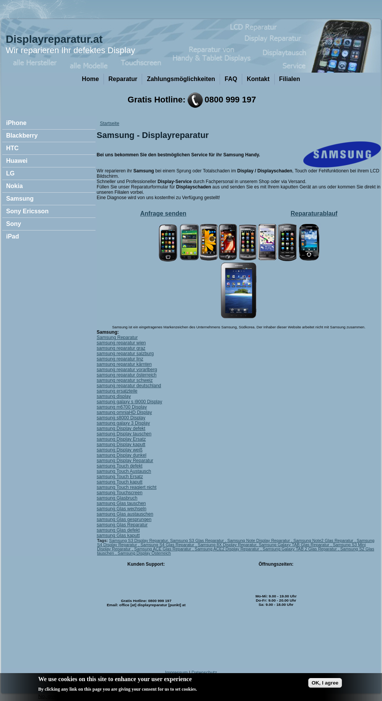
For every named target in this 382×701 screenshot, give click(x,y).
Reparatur (123, 79)
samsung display (114, 396)
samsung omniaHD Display (124, 412)
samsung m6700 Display (122, 407)
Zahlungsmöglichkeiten (181, 79)
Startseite (109, 123)
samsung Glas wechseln (121, 508)
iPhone (16, 123)
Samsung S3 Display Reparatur (138, 540)
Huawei (17, 160)
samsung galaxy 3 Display (123, 423)
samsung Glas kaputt (118, 535)
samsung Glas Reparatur (122, 524)
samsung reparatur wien (121, 343)
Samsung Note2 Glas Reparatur (323, 540)
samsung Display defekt (121, 428)
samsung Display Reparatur (125, 460)
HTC (12, 148)
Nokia (14, 186)
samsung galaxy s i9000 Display (129, 401)
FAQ (231, 79)
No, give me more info (63, 697)
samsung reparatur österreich (127, 375)
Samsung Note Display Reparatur (259, 540)
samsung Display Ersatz (121, 439)
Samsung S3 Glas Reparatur (197, 540)
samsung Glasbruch (117, 498)
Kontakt (258, 79)
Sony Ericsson (27, 211)
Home (90, 79)
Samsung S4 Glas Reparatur (168, 544)
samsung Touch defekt (119, 466)
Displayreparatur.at (54, 39)
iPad (12, 236)
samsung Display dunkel (121, 455)
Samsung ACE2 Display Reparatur (228, 549)
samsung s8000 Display (121, 417)
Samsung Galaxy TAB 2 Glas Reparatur (300, 549)
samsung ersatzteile (117, 391)
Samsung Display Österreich (144, 553)
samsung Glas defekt (118, 530)
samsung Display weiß (119, 450)
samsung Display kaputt (121, 444)
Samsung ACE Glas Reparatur (163, 549)
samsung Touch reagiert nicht (127, 487)
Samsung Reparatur (117, 337)
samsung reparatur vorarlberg (127, 369)
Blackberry (22, 135)
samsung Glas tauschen (121, 503)
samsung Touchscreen (119, 492)
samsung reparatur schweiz (125, 380)
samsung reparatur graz (121, 348)
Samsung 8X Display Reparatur (227, 544)
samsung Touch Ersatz (120, 476)
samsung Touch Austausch (124, 471)
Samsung (20, 198)
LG (10, 173)
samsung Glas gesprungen (124, 519)
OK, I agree (325, 684)
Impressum (176, 672)
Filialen (289, 79)
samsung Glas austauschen (125, 514)
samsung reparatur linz (120, 359)
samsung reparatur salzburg (125, 353)
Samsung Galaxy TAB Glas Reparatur (294, 544)
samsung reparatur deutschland (129, 385)
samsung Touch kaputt (119, 482)
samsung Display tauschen (124, 434)
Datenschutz (204, 672)
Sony (13, 224)
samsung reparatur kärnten (124, 364)
